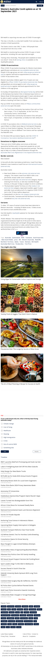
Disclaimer (12, 636)
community (25, 606)
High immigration (9, 437)
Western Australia (28, 240)
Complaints (32, 636)
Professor (20, 609)
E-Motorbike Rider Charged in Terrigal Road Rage (18, 595)
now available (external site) (29, 70)
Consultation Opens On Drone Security (14, 539)
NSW (22, 238)
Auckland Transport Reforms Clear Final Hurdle (17, 530)
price (16, 240)
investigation (11, 618)
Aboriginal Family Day (28, 92)
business (12, 612)
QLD (35, 621)
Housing (6, 434)
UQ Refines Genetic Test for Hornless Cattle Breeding (20, 535)
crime (36, 618)
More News (22, 599)
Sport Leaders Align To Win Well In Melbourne (17, 564)
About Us (25, 636)
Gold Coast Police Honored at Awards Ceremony (18, 590)
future (9, 624)
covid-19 (27, 612)
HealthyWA (16, 213)
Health (2, 5)
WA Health (35, 242)
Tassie (22, 242)
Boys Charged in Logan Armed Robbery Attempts (18, 544)
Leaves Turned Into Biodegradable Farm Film (17, 501)
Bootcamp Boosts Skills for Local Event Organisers (19, 481)
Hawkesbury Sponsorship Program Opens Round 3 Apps (20, 496)
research (4, 609)
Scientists (4, 624)
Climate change (9, 424)
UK (22, 612)
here (16, 229)
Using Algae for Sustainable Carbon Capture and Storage (21, 279)
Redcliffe (38, 240)
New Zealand (20, 621)
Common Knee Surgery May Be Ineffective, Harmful (19, 581)
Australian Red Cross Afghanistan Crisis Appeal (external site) (21, 152)
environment (33, 609)
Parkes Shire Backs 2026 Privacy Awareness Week (18, 485)
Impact (3, 627)
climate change (28, 624)
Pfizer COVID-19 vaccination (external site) (23, 82)
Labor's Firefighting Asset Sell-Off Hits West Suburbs (19, 467)
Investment (23, 615)
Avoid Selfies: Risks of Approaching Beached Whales (19, 550)
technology (37, 615)
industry (4, 618)
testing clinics (21, 60)
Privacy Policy (4, 636)
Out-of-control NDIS (10, 444)
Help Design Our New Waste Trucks (13, 471)
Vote (5, 451)
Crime (5, 441)
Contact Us (35, 634)
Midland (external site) (29, 124)
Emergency (4, 621)
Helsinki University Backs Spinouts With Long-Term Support (19, 574)
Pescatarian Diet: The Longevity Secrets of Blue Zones (20, 349)
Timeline (4, 457)
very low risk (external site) (21, 198)
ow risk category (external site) (29, 194)
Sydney (15, 624)
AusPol (17, 618)
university (18, 606)
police (31, 606)
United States (24, 618)
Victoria (14, 609)
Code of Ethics (27, 634)
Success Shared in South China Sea (13, 568)
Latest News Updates (7, 634)
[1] (27, 655)
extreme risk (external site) (31, 173)
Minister (40, 609)
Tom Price (28, 244)
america (36, 624)
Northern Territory (7, 242)
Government (11, 606)
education (30, 615)
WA (20, 240)
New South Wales (7, 240)
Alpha (16, 242)
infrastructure (15, 615)
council (17, 612)
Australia (8, 238)
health (26, 609)
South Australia (38, 238)
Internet (13, 627)
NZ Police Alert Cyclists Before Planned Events (17, 586)
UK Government (28, 621)
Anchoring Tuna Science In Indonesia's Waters (17, 520)
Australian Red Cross (7, 244)
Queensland (16, 238)
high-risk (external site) (23, 180)
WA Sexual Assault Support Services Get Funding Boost (20, 559)
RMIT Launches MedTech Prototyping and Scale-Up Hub (20, 462)
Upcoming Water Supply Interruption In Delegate (18, 525)
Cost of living (8, 427)
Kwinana (27, 242)
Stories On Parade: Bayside (10, 515)
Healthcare (7, 430)
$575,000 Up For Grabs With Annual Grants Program (19, 476)
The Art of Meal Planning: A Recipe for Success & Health (20, 384)
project (31, 618)
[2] (28, 655)
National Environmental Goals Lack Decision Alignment (20, 510)
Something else (9, 448)
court (8, 627)
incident (19, 627)
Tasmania (28, 238)
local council (33, 612)
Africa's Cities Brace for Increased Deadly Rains (17, 505)
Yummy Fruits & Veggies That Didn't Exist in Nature (19, 314)
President (21, 624)
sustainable (12, 621)
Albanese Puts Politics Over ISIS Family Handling (18, 554)
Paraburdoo (19, 244)
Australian (37, 606)
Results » (37, 451)
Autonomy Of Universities (10, 491)
